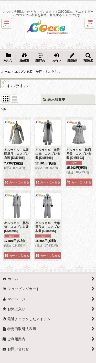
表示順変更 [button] (54, 99)
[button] (6, 23)
